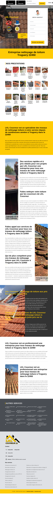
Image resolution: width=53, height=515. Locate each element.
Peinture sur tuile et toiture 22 (33, 465)
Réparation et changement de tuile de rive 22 (36, 469)
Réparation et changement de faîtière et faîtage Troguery (21, 411)
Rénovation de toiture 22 (10, 467)
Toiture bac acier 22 (30, 474)
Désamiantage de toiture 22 (10, 484)
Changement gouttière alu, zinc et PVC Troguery (32, 420)
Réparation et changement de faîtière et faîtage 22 (37, 467)
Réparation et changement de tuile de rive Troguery (10, 411)
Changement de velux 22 (10, 476)
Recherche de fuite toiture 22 (11, 487)
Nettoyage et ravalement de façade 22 (34, 480)
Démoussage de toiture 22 (32, 482)
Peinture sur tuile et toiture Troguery (42, 411)
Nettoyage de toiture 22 (10, 469)
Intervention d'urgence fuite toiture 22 (34, 484)
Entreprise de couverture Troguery (43, 416)
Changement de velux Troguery (21, 420)
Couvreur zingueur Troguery (9, 420)
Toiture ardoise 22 (8, 480)
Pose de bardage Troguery (21, 406)
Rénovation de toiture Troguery (31, 411)
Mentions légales (30, 491)
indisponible (10, 449)
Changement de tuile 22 (10, 471)
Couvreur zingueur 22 (31, 476)
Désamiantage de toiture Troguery (21, 423)
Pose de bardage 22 (9, 478)
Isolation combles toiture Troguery (10, 407)
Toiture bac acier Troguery (32, 406)
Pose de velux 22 (8, 482)
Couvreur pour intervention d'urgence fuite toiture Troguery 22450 (43, 424)
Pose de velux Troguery (21, 415)
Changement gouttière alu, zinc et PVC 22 (13, 474)
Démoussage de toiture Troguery (10, 416)
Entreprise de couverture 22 (10, 465)
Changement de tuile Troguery (42, 420)
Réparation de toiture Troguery (42, 407)
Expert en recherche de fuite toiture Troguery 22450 (32, 424)
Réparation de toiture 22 (31, 471)
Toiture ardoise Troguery (10, 422)
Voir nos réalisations (11, 35)
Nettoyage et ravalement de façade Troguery (32, 416)
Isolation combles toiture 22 (32, 478)
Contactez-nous (23, 35)
